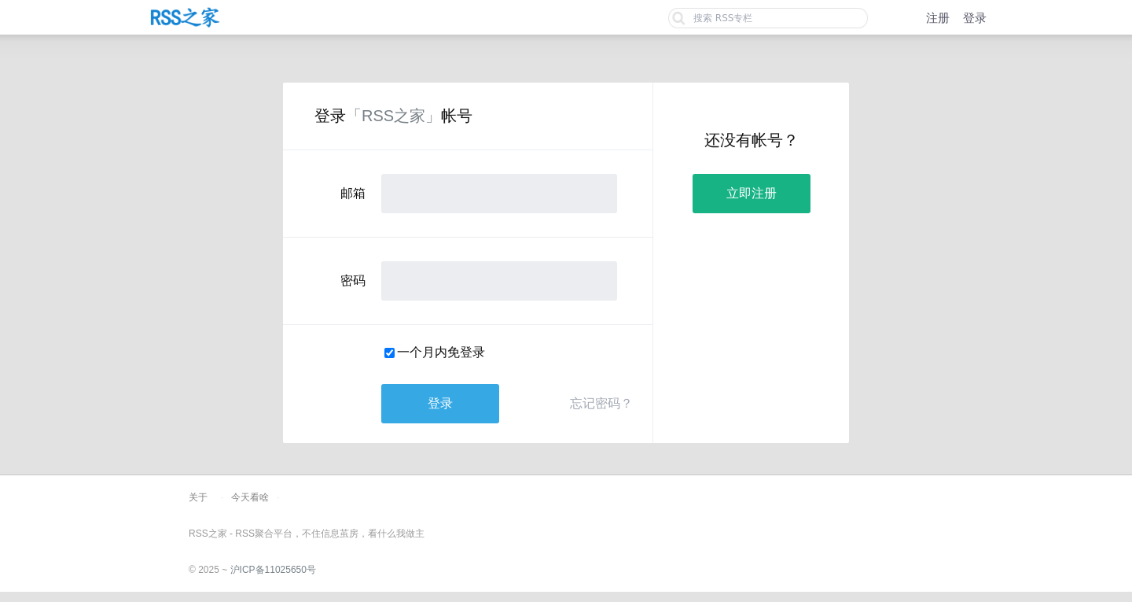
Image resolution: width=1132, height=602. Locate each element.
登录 (975, 17)
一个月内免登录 (441, 352)
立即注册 (751, 193)
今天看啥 (250, 497)
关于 (198, 497)
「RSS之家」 (393, 115)
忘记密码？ (601, 403)
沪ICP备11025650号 (273, 569)
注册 (938, 17)
